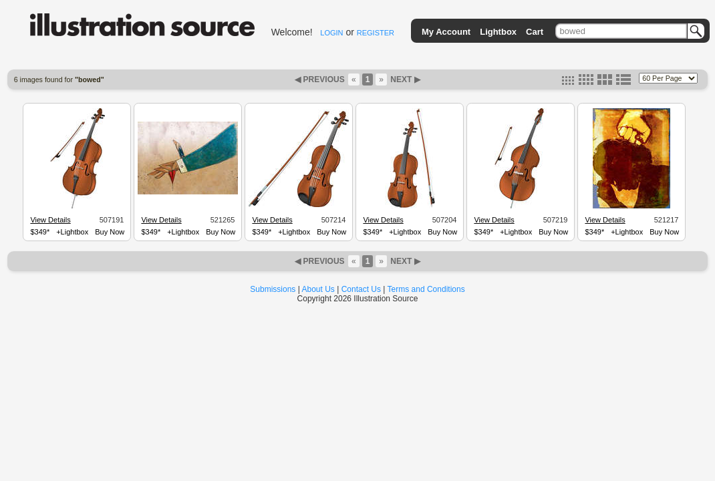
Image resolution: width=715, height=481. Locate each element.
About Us (318, 289)
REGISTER (375, 33)
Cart (534, 32)
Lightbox (498, 32)
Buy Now (109, 232)
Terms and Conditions (426, 289)
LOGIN (331, 33)
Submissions (272, 289)
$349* (39, 232)
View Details (50, 220)
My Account (446, 32)
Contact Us (361, 289)
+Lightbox (72, 232)
